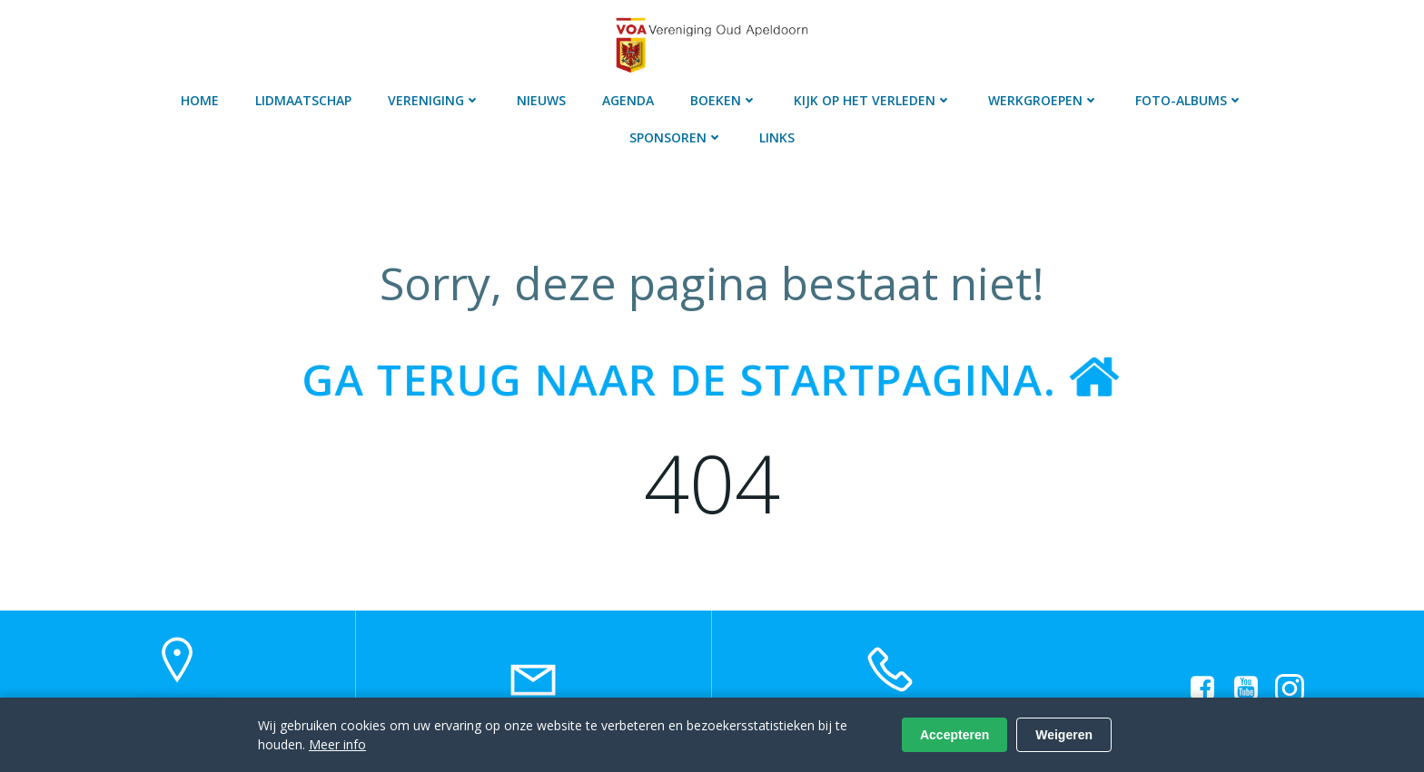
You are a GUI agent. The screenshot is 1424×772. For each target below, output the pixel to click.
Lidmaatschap (303, 100)
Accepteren (954, 735)
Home (200, 100)
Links (777, 137)
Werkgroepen (1043, 100)
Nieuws (541, 100)
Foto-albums (1189, 100)
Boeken (723, 100)
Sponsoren (676, 137)
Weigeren (1064, 735)
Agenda (628, 100)
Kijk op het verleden (873, 100)
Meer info (337, 744)
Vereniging (434, 100)
